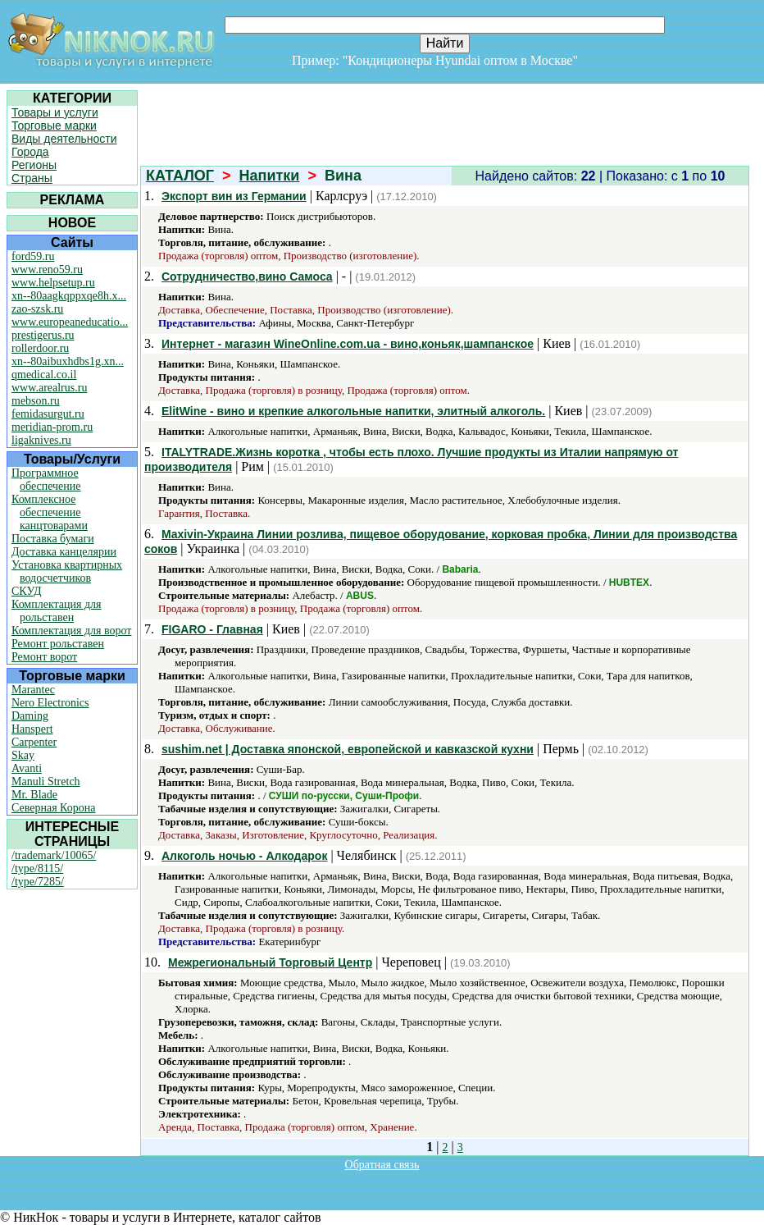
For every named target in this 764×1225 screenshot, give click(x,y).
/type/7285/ (37, 881)
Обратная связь (382, 1165)
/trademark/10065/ (53, 855)
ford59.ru (33, 256)
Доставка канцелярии (63, 552)
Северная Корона (53, 808)
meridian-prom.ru (52, 427)
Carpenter (34, 742)
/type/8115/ (37, 868)
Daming (29, 716)
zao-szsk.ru (37, 309)
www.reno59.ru (47, 269)
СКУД (26, 591)
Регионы (34, 164)
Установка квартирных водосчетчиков (66, 571)
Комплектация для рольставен (56, 611)
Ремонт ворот (44, 657)
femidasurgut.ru (47, 414)
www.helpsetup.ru (53, 283)
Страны (31, 178)
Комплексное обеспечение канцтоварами (49, 512)
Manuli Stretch (45, 781)
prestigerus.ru (43, 335)
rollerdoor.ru (40, 348)
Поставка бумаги (52, 539)
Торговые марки (54, 125)
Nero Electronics (50, 703)
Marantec (33, 689)
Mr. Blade (34, 794)
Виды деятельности (64, 138)
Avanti (26, 768)
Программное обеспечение (46, 479)
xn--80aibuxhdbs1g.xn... (67, 361)
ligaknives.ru (41, 440)
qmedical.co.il (43, 374)
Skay (22, 755)
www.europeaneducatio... (69, 322)
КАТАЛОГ (180, 175)
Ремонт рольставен (57, 644)
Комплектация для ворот (71, 630)
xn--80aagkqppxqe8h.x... (68, 296)
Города (30, 151)
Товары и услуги (54, 112)
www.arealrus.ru (49, 388)
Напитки (269, 175)
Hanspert (32, 729)
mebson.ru (35, 401)
